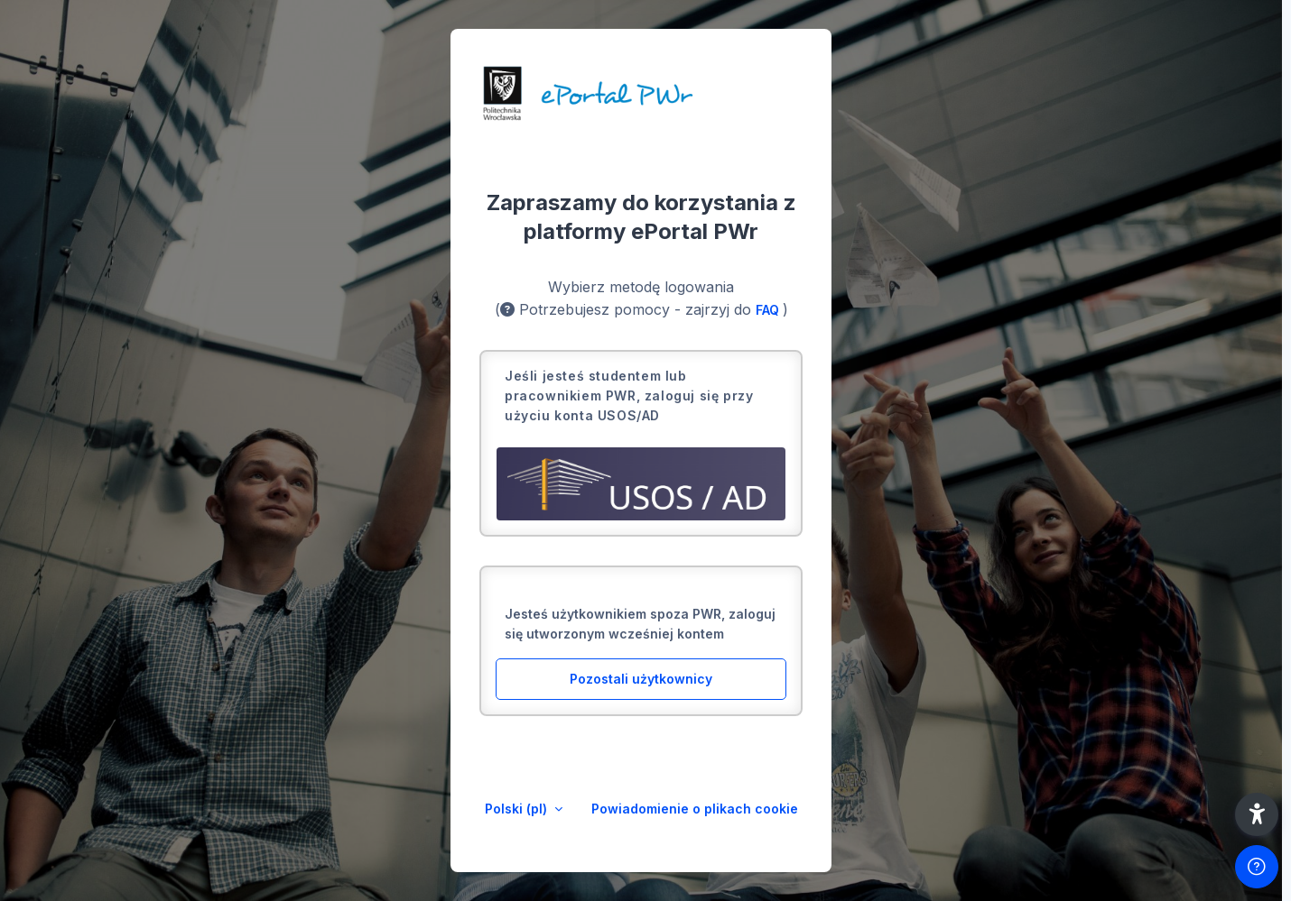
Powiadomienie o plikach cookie (694, 808)
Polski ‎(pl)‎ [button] (518, 808)
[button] (1256, 814)
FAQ (769, 309)
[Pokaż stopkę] (1256, 866)
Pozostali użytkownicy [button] (641, 678)
